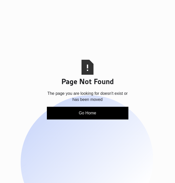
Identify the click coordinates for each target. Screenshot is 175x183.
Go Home (87, 113)
